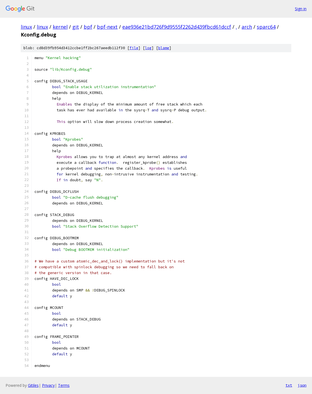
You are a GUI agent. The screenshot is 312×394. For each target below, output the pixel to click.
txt (288, 385)
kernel (60, 26)
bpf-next (107, 26)
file (133, 48)
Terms (64, 385)
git (75, 26)
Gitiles (33, 385)
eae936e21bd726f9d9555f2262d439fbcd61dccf (176, 26)
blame (163, 48)
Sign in (300, 8)
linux (26, 26)
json (302, 385)
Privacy (48, 385)
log (148, 48)
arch (247, 26)
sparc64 (266, 26)
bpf (88, 26)
